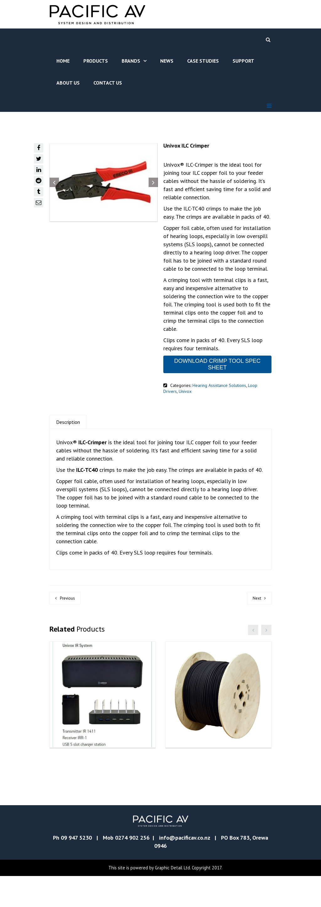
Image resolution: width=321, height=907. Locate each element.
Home (63, 61)
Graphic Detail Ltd (172, 899)
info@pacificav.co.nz (184, 868)
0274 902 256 (132, 868)
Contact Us (107, 83)
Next (257, 598)
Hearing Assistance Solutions (219, 385)
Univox (185, 391)
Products (95, 61)
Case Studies (203, 61)
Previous (67, 598)
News (166, 61)
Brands (131, 61)
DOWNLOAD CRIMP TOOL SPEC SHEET (217, 364)
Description (68, 422)
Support (243, 61)
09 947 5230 (76, 868)
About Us (68, 83)
